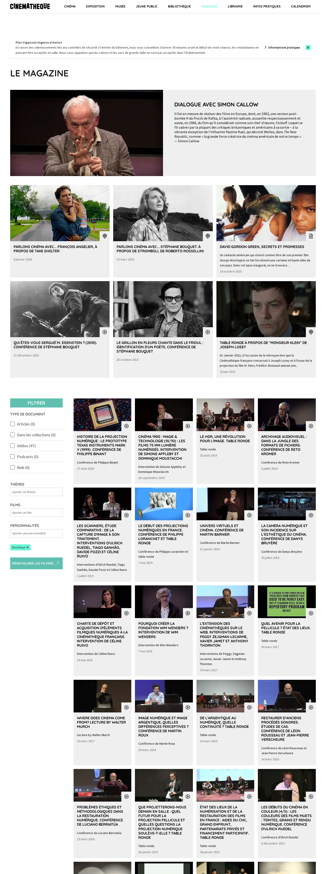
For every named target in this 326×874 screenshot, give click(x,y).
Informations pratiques (284, 47)
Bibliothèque (179, 6)
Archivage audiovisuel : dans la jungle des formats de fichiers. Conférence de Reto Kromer (284, 445)
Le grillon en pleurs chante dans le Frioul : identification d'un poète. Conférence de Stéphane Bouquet (160, 347)
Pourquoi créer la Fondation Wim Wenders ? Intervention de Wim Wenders (163, 630)
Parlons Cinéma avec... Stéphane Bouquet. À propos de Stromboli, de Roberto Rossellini (160, 248)
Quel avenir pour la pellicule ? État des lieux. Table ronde (286, 627)
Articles (26, 424)
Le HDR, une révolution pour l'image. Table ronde (225, 438)
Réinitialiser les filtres (36, 563)
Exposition (95, 6)
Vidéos (26, 445)
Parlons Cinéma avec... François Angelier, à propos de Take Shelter (55, 248)
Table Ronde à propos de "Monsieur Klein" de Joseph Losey (263, 344)
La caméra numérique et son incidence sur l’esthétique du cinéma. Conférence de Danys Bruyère (284, 534)
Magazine (209, 6)
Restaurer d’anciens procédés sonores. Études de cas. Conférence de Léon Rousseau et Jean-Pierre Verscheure (285, 729)
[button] (20, 547)
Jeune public (147, 6)
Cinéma (70, 6)
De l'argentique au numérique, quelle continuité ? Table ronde (224, 722)
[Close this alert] (308, 47)
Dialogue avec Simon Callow (216, 104)
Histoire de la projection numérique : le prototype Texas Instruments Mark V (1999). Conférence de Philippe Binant (102, 445)
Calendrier (301, 6)
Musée (120, 6)
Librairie (235, 6)
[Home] (30, 6)
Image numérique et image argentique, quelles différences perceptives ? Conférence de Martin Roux (163, 727)
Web (23, 467)
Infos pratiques (266, 6)
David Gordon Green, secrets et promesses (262, 246)
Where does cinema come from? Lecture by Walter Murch (101, 722)
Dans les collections (36, 434)
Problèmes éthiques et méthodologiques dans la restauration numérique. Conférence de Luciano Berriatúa (100, 816)
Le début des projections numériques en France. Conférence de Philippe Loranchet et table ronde (163, 534)
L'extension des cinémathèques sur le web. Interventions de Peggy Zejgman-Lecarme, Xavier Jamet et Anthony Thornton (224, 634)
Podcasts (27, 456)
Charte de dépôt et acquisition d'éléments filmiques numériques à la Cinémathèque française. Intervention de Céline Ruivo (102, 634)
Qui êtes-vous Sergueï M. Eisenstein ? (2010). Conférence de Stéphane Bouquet (55, 344)
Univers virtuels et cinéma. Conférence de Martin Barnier (222, 530)
